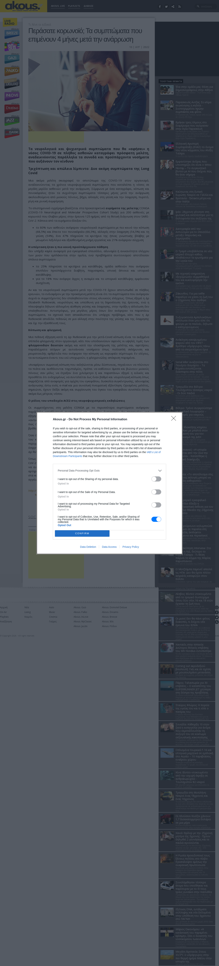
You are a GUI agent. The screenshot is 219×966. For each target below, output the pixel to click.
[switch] (156, 478)
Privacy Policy (131, 546)
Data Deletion (88, 546)
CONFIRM (82, 533)
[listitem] (109, 471)
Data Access (109, 546)
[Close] (174, 419)
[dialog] (109, 483)
